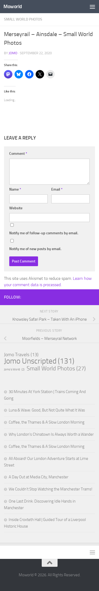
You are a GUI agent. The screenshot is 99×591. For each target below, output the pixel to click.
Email (57, 189)
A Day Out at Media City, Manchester (38, 477)
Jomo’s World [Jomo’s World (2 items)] (14, 369)
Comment (18, 153)
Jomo (13, 53)
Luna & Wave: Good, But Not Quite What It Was (47, 410)
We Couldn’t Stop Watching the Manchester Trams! (50, 489)
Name (15, 189)
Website (15, 208)
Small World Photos (23, 19)
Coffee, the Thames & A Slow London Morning (46, 422)
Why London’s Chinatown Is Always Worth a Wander (51, 434)
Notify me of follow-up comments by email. (43, 233)
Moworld (12, 6)
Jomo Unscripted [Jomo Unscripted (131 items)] (39, 361)
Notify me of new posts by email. (35, 249)
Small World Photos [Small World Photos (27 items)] (56, 368)
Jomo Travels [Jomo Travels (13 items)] (21, 354)
